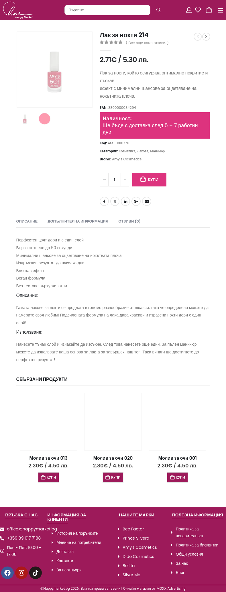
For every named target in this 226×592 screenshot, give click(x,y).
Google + (136, 201)
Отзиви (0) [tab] (129, 221)
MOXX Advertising (171, 588)
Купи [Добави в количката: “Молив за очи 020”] (115, 477)
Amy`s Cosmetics (127, 159)
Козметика (127, 151)
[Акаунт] (189, 10)
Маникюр (157, 151)
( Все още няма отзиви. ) (147, 43)
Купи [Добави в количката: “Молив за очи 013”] (51, 477)
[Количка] (209, 10)
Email (146, 201)
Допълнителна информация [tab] (78, 221)
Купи (153, 179)
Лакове (142, 151)
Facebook (104, 201)
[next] (206, 37)
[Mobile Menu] (218, 10)
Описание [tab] (27, 221)
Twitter (114, 201)
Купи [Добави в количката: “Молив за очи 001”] (180, 477)
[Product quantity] (114, 179)
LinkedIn (125, 201)
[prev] (198, 37)
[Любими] (199, 10)
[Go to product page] (48, 421)
